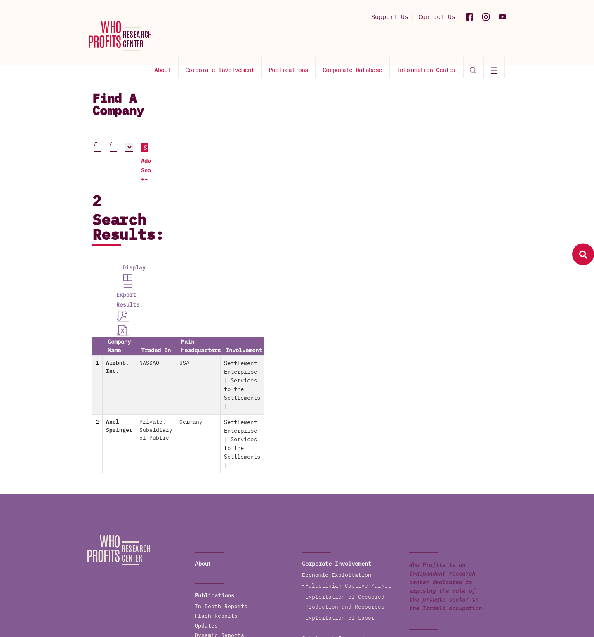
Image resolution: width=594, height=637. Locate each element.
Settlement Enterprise (418, 247)
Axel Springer (133, 271)
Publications (294, 44)
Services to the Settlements (349, 495)
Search (462, 137)
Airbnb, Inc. (131, 247)
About (170, 44)
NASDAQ (226, 247)
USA (305, 247)
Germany (311, 271)
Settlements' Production (343, 484)
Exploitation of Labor (340, 432)
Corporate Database (356, 44)
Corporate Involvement (226, 44)
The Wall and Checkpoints (344, 547)
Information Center (429, 44)
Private (228, 271)
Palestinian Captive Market (348, 400)
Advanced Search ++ (442, 151)
